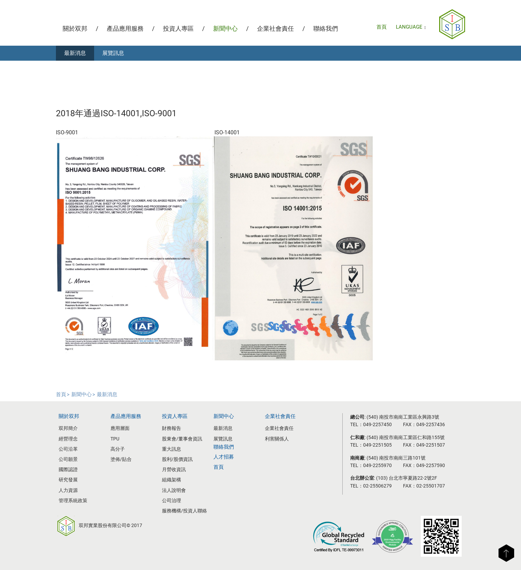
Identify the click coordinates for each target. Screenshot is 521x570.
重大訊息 (171, 449)
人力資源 (68, 490)
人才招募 (223, 457)
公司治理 (171, 500)
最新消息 (75, 53)
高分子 (117, 449)
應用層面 (120, 428)
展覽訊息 (113, 53)
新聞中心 (225, 28)
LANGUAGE (411, 27)
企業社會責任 (275, 28)
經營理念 (68, 438)
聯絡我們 (325, 28)
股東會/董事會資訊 (182, 438)
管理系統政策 (73, 500)
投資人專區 (178, 28)
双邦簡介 (68, 428)
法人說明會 (174, 490)
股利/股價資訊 (177, 459)
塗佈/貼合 (121, 459)
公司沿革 (68, 449)
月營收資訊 (174, 469)
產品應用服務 (125, 28)
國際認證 (68, 469)
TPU (114, 438)
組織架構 (171, 479)
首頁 (381, 27)
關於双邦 (75, 28)
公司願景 (68, 459)
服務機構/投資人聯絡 (184, 510)
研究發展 (68, 479)
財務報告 (171, 428)
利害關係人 (277, 438)
